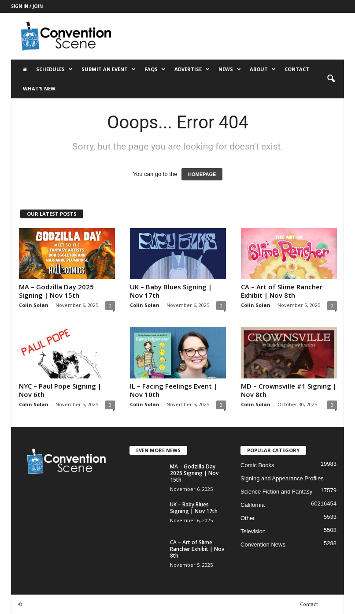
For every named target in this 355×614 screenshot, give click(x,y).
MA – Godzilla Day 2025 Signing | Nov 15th (56, 291)
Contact (297, 69)
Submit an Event (108, 69)
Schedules (54, 69)
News (229, 69)
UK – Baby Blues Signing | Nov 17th (171, 291)
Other (247, 518)
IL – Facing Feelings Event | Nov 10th (173, 390)
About (263, 69)
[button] (330, 79)
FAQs (155, 69)
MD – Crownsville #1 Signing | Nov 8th (289, 390)
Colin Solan (33, 305)
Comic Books (257, 465)
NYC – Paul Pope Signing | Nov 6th (60, 390)
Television (253, 531)
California (252, 505)
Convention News (262, 544)
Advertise (192, 69)
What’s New (39, 88)
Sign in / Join (27, 6)
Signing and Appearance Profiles (282, 478)
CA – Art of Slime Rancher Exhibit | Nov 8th (281, 291)
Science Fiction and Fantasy (276, 491)
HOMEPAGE (202, 174)
